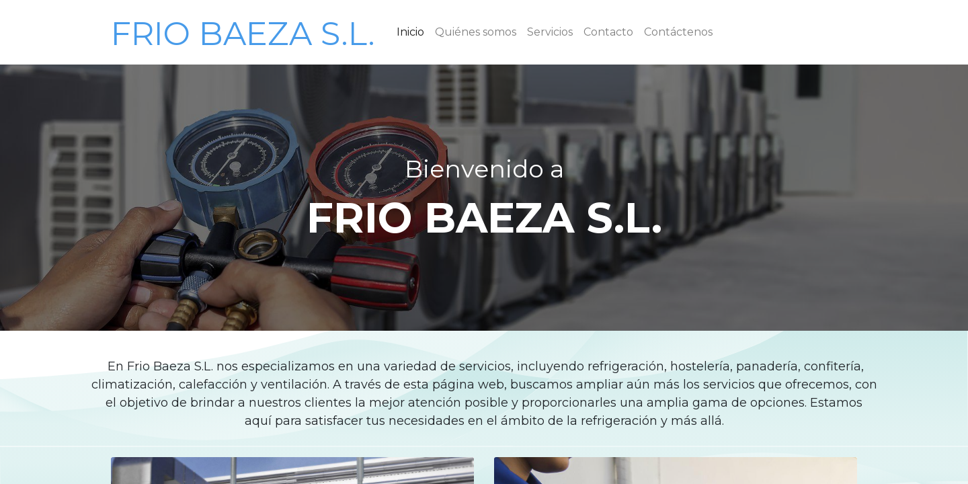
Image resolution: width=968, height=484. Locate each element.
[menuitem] (410, 32)
